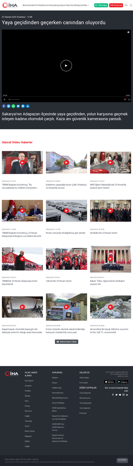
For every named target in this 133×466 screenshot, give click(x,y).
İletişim (55, 378)
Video (67, 5)
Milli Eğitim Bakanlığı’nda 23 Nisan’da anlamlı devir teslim (108, 186)
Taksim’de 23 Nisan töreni (59, 281)
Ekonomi (46, 5)
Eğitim (27, 441)
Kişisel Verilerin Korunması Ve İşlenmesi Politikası (59, 438)
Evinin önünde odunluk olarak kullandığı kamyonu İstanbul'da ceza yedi (65, 331)
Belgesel (79, 5)
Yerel (72, 5)
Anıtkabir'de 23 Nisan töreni (103, 233)
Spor (63, 5)
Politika (38, 5)
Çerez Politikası (58, 403)
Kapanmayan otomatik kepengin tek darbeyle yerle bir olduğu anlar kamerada (22, 331)
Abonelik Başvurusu (60, 398)
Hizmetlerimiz (57, 393)
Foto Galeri (83, 383)
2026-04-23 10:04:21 (53, 277)
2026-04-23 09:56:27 (97, 277)
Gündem (31, 5)
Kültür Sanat (30, 431)
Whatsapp (101, 5)
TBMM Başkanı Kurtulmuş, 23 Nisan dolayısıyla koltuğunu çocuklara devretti (21, 234)
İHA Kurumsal (116, 5)
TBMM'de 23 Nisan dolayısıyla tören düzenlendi (19, 282)
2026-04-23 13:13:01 (9, 181)
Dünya (52, 5)
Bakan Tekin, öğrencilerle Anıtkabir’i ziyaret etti (107, 282)
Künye (54, 383)
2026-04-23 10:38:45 (97, 229)
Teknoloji (28, 421)
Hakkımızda (56, 388)
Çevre (27, 426)
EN (126, 5)
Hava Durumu (84, 398)
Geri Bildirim (122, 460)
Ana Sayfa (29, 381)
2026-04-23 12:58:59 (53, 181)
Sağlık (27, 416)
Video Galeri (84, 378)
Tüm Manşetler (85, 403)
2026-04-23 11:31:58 (53, 229)
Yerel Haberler (85, 393)
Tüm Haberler (84, 408)
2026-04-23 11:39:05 (9, 229)
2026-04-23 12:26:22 (97, 181)
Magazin (28, 436)
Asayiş (58, 5)
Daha (85, 5)
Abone (25, 5)
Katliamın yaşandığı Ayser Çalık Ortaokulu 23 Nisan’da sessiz (66, 186)
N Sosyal (82, 413)
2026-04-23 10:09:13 (9, 277)
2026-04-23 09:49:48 (53, 326)
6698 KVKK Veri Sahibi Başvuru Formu (58, 427)
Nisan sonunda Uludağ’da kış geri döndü (65, 233)
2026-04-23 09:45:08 (97, 326)
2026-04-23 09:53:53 (9, 326)
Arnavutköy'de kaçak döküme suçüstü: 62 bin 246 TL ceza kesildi (109, 331)
